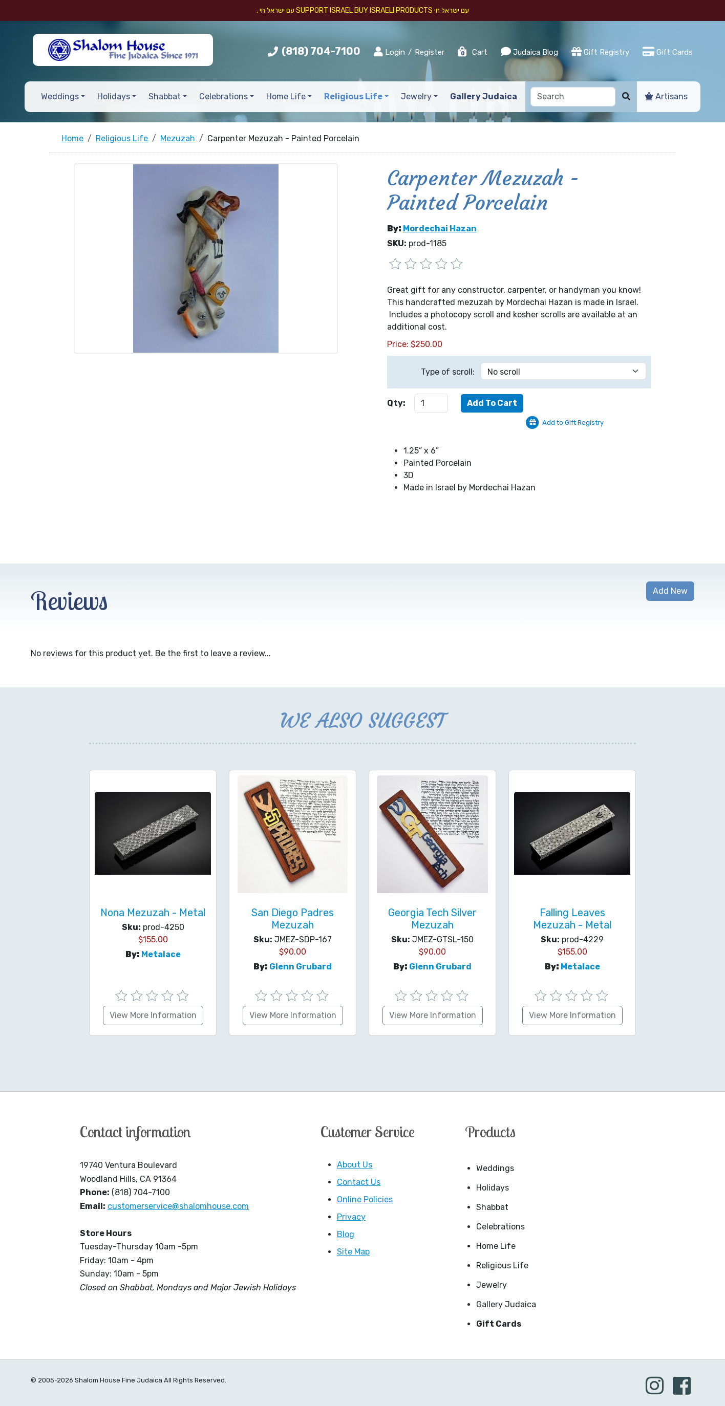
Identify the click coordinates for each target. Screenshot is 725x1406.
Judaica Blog (529, 52)
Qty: (396, 403)
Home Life (496, 1246)
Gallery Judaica (506, 1304)
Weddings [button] (60, 96)
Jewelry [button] (416, 96)
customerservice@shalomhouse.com (178, 1206)
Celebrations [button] (223, 96)
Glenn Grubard (300, 966)
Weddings (495, 1168)
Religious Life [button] (353, 96)
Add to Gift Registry (573, 422)
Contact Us (358, 1182)
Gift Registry (600, 52)
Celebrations (500, 1226)
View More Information (153, 1015)
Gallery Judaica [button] (483, 96)
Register (429, 52)
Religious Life (502, 1265)
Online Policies (365, 1199)
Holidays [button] (113, 96)
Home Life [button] (286, 96)
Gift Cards (668, 52)
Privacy (351, 1217)
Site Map (353, 1252)
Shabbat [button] (164, 96)
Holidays (492, 1188)
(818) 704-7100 (321, 51)
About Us (354, 1165)
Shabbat (492, 1207)
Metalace (161, 954)
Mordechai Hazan (440, 228)
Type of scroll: (448, 372)
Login (389, 52)
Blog (345, 1234)
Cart (472, 52)
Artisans (666, 96)
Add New (670, 591)
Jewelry (491, 1285)
